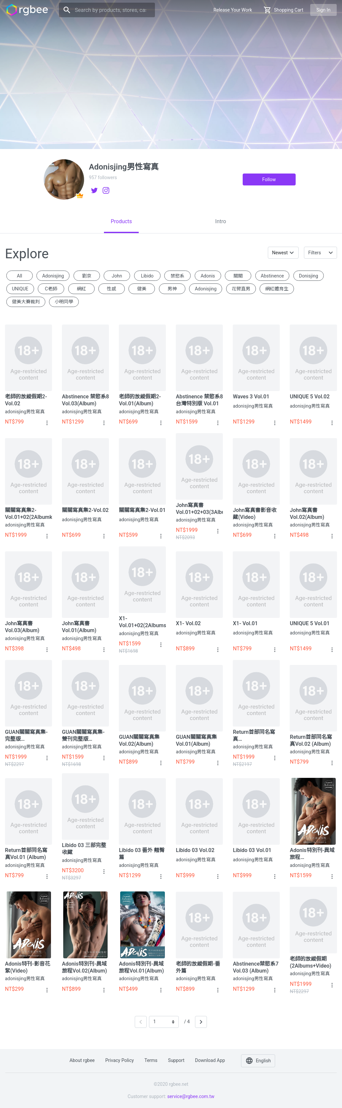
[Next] (201, 1022)
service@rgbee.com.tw (190, 1096)
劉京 (86, 275)
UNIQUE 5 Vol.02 (309, 396)
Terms (150, 1060)
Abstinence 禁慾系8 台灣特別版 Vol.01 (199, 400)
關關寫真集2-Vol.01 (142, 510)
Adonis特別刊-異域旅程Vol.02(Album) (84, 967)
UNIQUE (20, 288)
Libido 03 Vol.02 (195, 850)
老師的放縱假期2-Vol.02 (26, 400)
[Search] (107, 10)
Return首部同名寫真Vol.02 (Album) (311, 740)
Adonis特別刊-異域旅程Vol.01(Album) (141, 967)
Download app (210, 1060)
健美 (141, 288)
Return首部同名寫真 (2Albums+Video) (254, 735)
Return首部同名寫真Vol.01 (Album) (26, 853)
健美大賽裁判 (26, 301)
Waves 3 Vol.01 (251, 396)
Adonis (208, 275)
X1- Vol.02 (188, 623)
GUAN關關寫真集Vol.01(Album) (196, 740)
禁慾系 (177, 275)
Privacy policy (119, 1060)
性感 (111, 288)
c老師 (51, 288)
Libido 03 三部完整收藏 (84, 848)
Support (176, 1060)
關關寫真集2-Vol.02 (85, 510)
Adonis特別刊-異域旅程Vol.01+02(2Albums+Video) (313, 854)
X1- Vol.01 (245, 623)
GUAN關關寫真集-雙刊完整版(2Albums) (83, 735)
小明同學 (64, 301)
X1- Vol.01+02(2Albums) (142, 622)
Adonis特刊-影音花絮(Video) (27, 967)
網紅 (81, 288)
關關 (238, 275)
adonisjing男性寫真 (25, 411)
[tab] (121, 221)
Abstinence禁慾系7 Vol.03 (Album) (255, 967)
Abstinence (272, 275)
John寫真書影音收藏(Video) (254, 513)
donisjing (308, 275)
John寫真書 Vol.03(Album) (22, 626)
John (117, 275)
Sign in (323, 10)
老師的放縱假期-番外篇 (198, 967)
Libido (147, 275)
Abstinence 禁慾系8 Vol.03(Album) (85, 400)
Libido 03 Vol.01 (252, 850)
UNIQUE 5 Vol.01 (309, 623)
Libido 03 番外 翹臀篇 (142, 853)
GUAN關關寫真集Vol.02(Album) (139, 740)
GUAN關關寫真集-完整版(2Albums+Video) (26, 735)
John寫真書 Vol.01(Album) (79, 626)
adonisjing (53, 275)
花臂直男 (241, 288)
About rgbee (82, 1060)
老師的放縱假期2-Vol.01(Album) (140, 400)
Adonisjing (206, 288)
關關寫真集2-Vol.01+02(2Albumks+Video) (28, 513)
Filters (314, 252)
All (19, 275)
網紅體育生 (276, 288)
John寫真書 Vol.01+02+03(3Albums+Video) (199, 508)
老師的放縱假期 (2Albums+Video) (310, 962)
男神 (172, 288)
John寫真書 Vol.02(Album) (307, 513)
